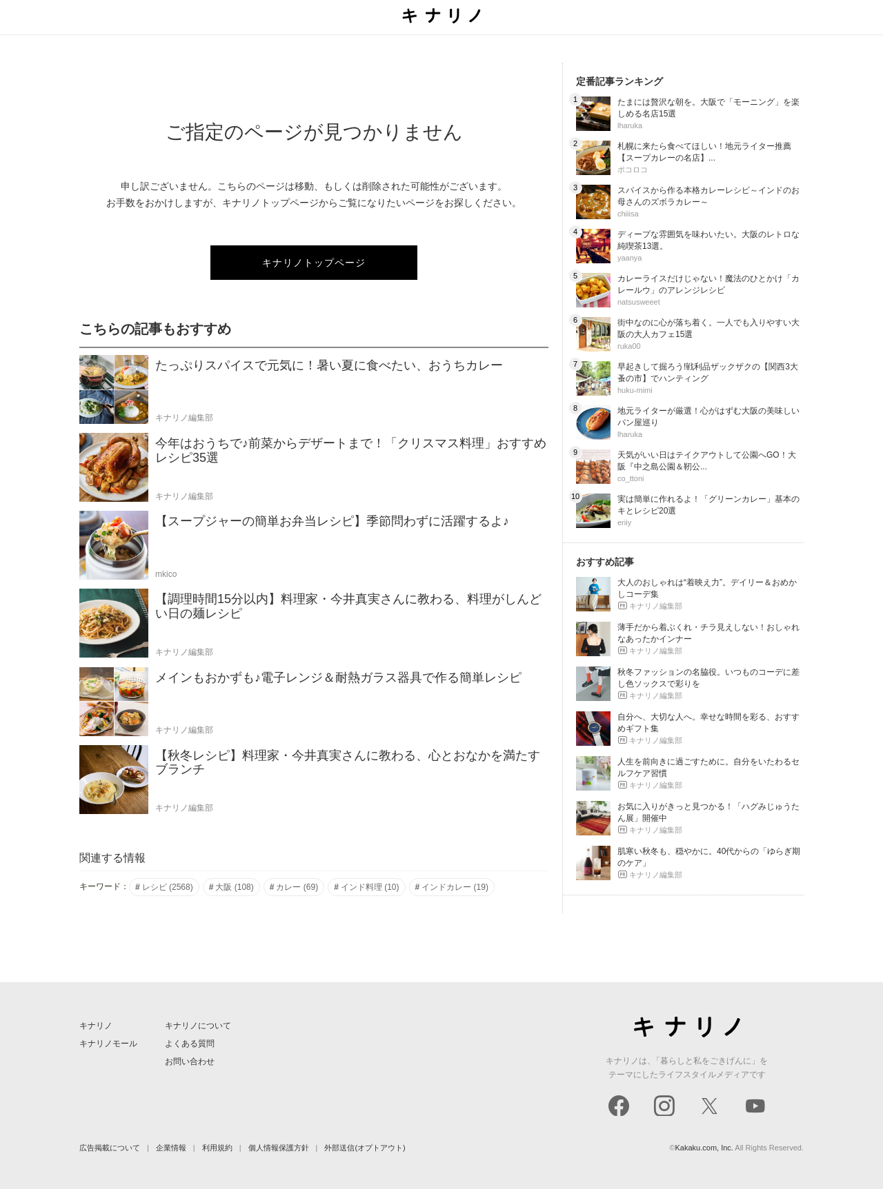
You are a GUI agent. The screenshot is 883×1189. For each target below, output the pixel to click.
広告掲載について (109, 1148)
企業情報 (171, 1148)
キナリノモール (108, 1043)
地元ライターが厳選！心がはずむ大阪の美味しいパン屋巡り (708, 416)
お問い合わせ (190, 1061)
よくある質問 (190, 1043)
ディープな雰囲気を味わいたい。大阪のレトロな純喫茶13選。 (708, 240)
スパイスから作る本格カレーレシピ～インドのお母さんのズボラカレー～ (708, 196)
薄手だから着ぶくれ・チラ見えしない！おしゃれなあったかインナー (708, 633)
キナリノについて (198, 1025)
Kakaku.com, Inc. (704, 1148)
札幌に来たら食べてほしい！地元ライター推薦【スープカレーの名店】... (704, 152)
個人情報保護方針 (278, 1148)
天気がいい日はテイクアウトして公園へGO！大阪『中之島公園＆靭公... (706, 460)
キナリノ (95, 1025)
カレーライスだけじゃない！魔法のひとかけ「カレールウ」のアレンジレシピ (708, 284)
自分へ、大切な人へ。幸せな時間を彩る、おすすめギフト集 (708, 722)
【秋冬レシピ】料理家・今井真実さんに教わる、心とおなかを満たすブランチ (347, 763)
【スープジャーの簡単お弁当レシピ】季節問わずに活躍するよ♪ (332, 521)
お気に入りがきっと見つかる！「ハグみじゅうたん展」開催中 (708, 812)
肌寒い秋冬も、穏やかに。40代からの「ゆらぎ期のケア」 (708, 857)
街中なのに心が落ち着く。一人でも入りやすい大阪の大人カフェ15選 (708, 328)
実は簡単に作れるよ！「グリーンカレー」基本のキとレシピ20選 (708, 505)
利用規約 (217, 1148)
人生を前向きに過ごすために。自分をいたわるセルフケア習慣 (708, 767)
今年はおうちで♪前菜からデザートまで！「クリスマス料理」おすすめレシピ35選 (350, 450)
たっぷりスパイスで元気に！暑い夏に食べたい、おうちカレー (329, 365)
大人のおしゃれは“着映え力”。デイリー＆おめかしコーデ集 (707, 588)
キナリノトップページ (314, 262)
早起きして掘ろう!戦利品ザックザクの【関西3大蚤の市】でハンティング (707, 372)
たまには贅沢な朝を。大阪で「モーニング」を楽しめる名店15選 (708, 108)
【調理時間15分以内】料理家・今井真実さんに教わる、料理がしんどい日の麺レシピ (348, 606)
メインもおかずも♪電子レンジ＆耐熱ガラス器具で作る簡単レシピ (338, 677)
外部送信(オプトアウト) (364, 1148)
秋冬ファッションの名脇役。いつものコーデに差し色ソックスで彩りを (708, 678)
